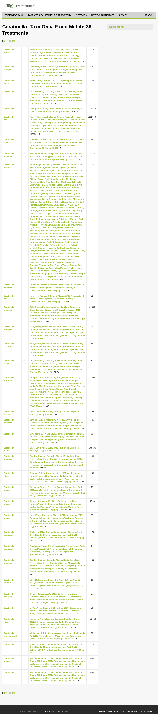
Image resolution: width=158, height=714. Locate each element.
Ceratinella (9, 92)
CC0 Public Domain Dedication (57, 711)
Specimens (116, 26)
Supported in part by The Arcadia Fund (114, 711)
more (6, 41)
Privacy (134, 711)
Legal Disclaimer (145, 711)
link (13, 41)
